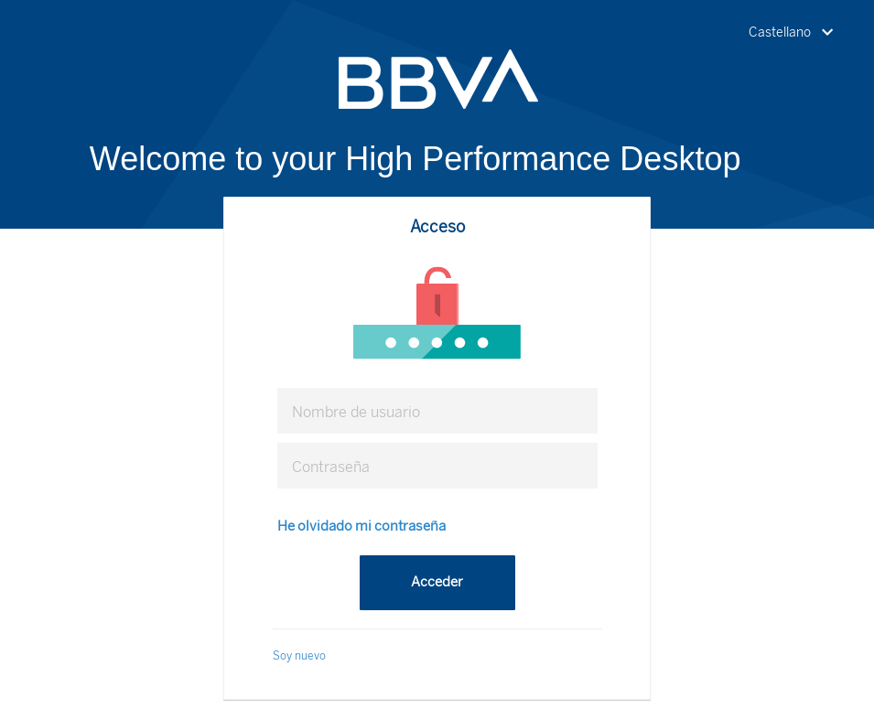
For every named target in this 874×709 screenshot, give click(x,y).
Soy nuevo (299, 656)
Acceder (437, 582)
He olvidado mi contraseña (361, 526)
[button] (795, 33)
